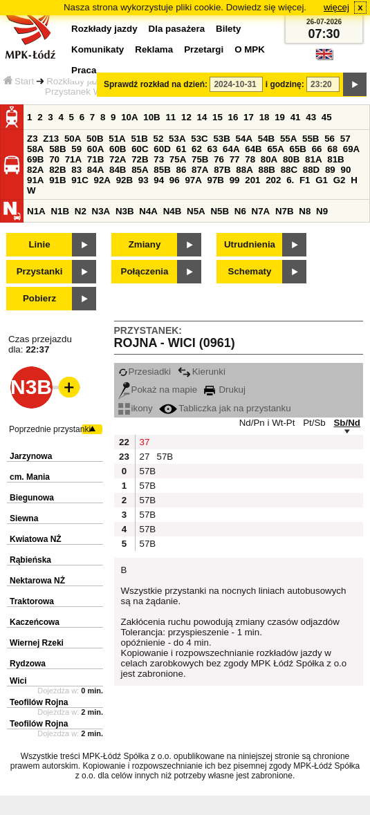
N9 (322, 211)
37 (145, 442)
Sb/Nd (346, 423)
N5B (219, 211)
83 (76, 170)
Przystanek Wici (78, 91)
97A (193, 180)
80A (269, 159)
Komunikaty (97, 49)
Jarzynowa (31, 456)
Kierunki (201, 371)
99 (235, 180)
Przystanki (40, 271)
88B (266, 170)
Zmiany (145, 244)
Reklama (154, 49)
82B (57, 170)
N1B (59, 211)
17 (248, 117)
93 (143, 180)
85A (139, 170)
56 (329, 138)
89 (330, 170)
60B (117, 149)
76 (219, 159)
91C (79, 180)
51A (117, 138)
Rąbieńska (30, 560)
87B (222, 170)
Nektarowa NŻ (37, 581)
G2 (339, 180)
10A (129, 117)
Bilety (228, 29)
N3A (101, 211)
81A (313, 159)
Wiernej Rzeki (37, 643)
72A (117, 159)
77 (235, 159)
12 (186, 117)
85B (162, 170)
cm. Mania (30, 477)
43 (311, 117)
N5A (196, 211)
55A (288, 138)
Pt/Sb (314, 423)
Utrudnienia (249, 244)
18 (264, 117)
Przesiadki (144, 371)
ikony (135, 408)
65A (275, 149)
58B (57, 149)
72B (139, 159)
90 (345, 170)
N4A (148, 211)
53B (221, 138)
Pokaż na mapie (158, 389)
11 (170, 117)
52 (159, 138)
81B (335, 159)
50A (72, 138)
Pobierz (39, 298)
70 (54, 159)
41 (295, 117)
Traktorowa (32, 601)
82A (35, 170)
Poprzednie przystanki (50, 429)
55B (310, 138)
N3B (124, 211)
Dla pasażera (177, 29)
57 (345, 138)
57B (164, 456)
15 (217, 117)
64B (253, 149)
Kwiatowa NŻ (36, 539)
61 (181, 149)
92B (124, 180)
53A (177, 138)
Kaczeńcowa (34, 622)
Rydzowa (28, 663)
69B (35, 159)
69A (351, 149)
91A (35, 180)
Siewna (24, 518)
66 (317, 149)
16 (233, 117)
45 (327, 117)
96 (174, 180)
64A (231, 149)
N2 (80, 211)
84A (95, 170)
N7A (261, 211)
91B (57, 180)
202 (273, 180)
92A (101, 180)
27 (145, 456)
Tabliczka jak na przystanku (224, 408)
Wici (18, 681)
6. (290, 180)
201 (252, 180)
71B (95, 159)
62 (197, 149)
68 (332, 149)
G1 (321, 180)
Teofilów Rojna (39, 702)
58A (35, 149)
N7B (284, 211)
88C (289, 170)
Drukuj (225, 389)
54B (266, 138)
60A (95, 149)
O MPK (249, 49)
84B (117, 170)
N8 (305, 211)
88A (244, 170)
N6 (240, 211)
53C (199, 138)
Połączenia (145, 271)
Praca (83, 70)
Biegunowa (32, 498)
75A (177, 159)
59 (76, 149)
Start (18, 81)
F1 (305, 180)
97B (215, 180)
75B (200, 159)
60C (139, 149)
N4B (172, 211)
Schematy (250, 271)
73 (159, 159)
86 (181, 170)
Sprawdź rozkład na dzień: (155, 84)
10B (151, 117)
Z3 (32, 138)
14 (202, 117)
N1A (36, 211)
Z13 (51, 138)
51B (139, 138)
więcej (336, 7)
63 (212, 149)
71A (73, 159)
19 (280, 117)
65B (298, 149)
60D (162, 149)
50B (94, 138)
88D (311, 170)
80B (291, 159)
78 (250, 159)
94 (159, 180)
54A (244, 138)
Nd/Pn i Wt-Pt (267, 423)
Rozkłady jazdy (77, 81)
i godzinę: (285, 84)
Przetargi (203, 49)
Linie (39, 244)
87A (200, 170)
